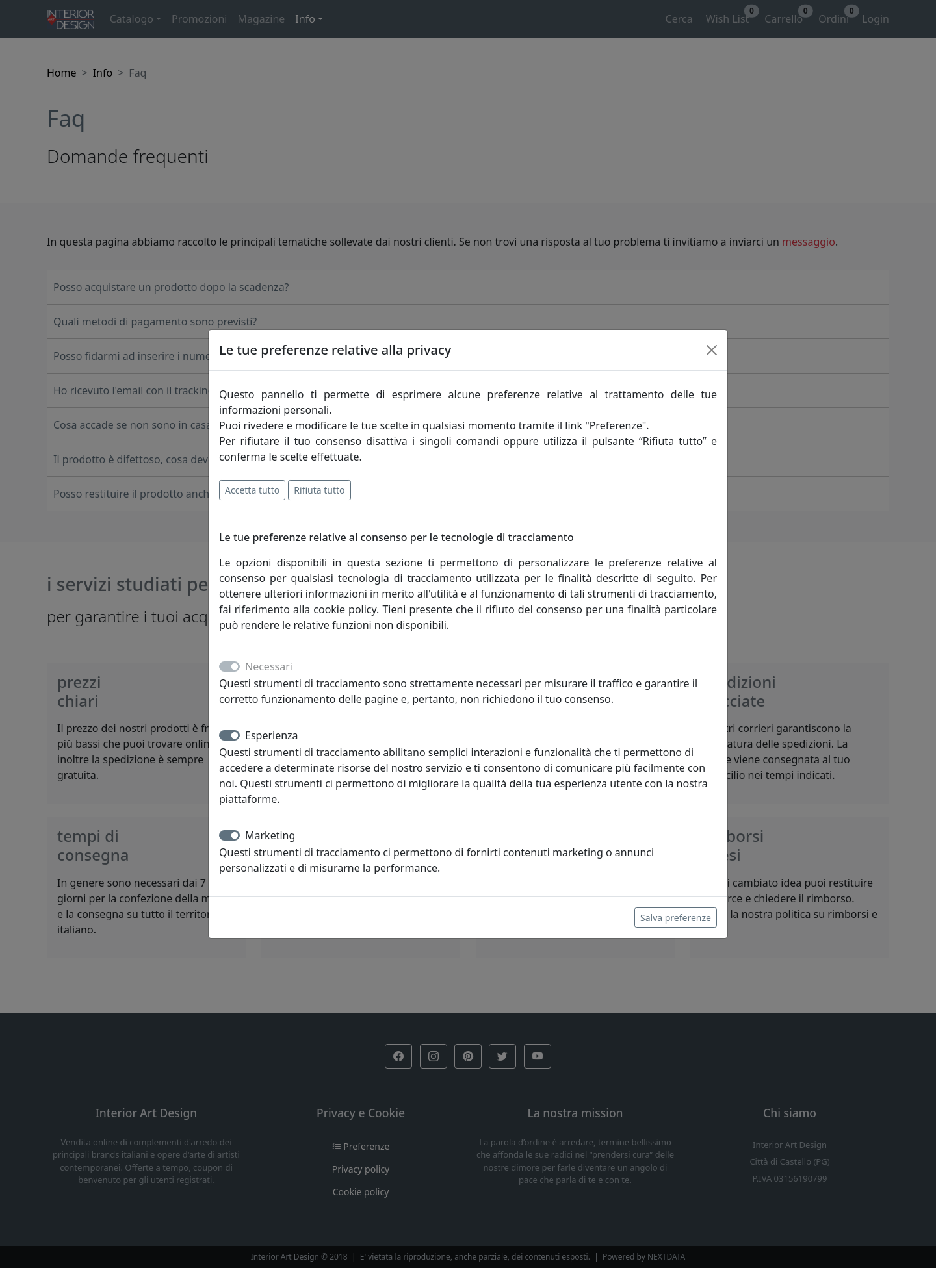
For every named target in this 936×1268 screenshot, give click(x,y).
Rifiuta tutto (319, 490)
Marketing (270, 835)
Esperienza (271, 735)
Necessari (268, 666)
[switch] (229, 735)
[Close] (711, 350)
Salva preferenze (675, 917)
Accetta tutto (252, 490)
